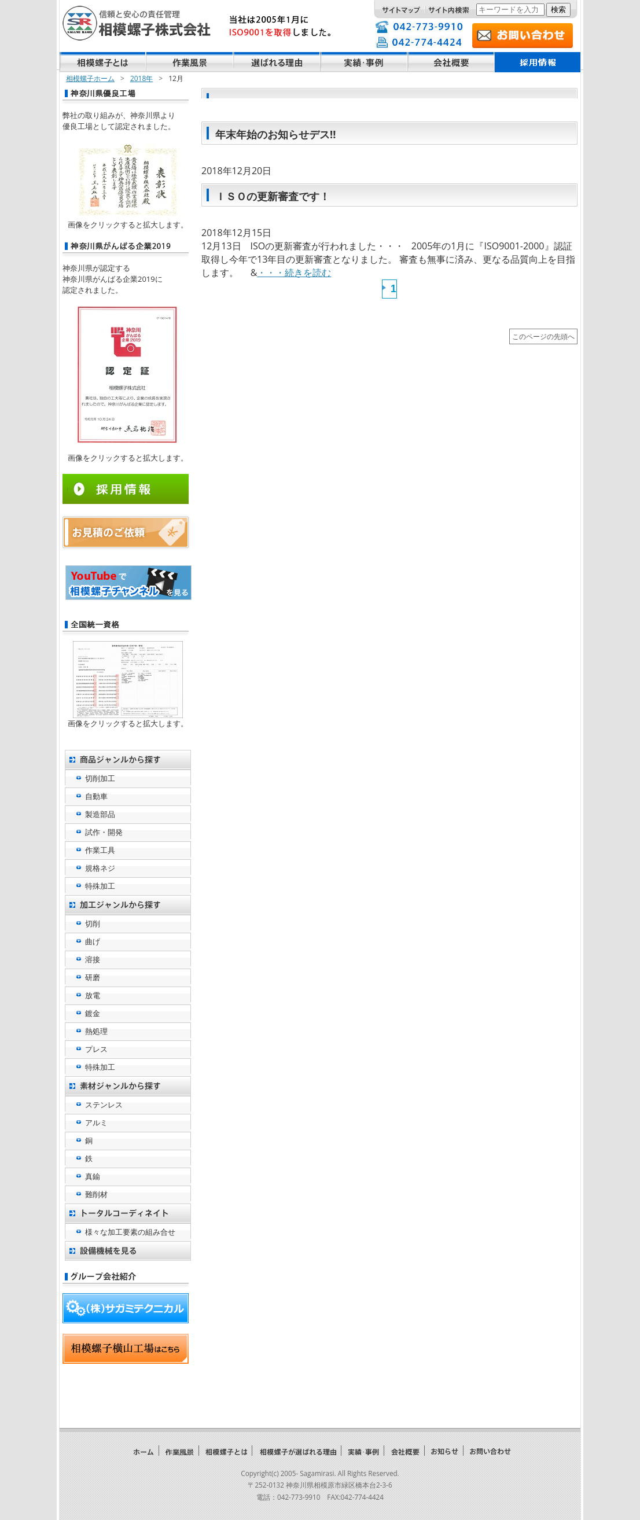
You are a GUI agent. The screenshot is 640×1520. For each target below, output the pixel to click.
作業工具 (100, 850)
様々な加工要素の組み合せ (130, 1232)
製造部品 (100, 814)
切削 (92, 923)
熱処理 (96, 1031)
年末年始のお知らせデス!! (275, 134)
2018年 (141, 78)
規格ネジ (100, 868)
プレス (96, 1049)
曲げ (92, 941)
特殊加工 (100, 886)
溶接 (92, 959)
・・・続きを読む (294, 272)
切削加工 (100, 778)
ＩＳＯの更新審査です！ (272, 196)
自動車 (96, 796)
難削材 (96, 1194)
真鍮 (92, 1176)
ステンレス (104, 1104)
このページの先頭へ (543, 336)
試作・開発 (104, 832)
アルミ (96, 1122)
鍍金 (92, 1013)
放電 (92, 995)
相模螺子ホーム (90, 78)
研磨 (92, 977)
